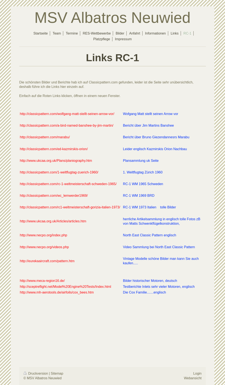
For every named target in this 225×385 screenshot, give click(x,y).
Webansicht (192, 378)
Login (197, 373)
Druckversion (36, 373)
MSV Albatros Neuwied (112, 17)
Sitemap (57, 373)
